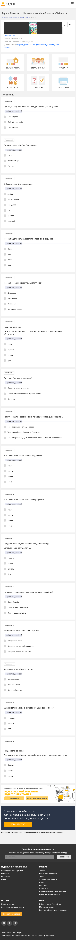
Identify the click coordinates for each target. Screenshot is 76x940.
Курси (3, 879)
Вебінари (5, 873)
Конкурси (43, 885)
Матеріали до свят (47, 907)
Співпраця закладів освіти (12, 907)
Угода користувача (9, 935)
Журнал (42, 870)
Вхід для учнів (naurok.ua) (50, 904)
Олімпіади (43, 888)
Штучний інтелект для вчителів (52, 891)
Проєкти (43, 882)
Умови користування (25, 935)
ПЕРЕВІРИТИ (64, 857)
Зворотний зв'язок (11, 914)
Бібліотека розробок (48, 873)
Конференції (6, 876)
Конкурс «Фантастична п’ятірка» (53, 910)
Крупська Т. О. (9, 36)
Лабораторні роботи (48, 879)
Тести (41, 876)
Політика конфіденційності (44, 935)
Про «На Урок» (7, 904)
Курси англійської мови (49, 894)
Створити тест (18, 824)
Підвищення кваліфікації (12, 870)
